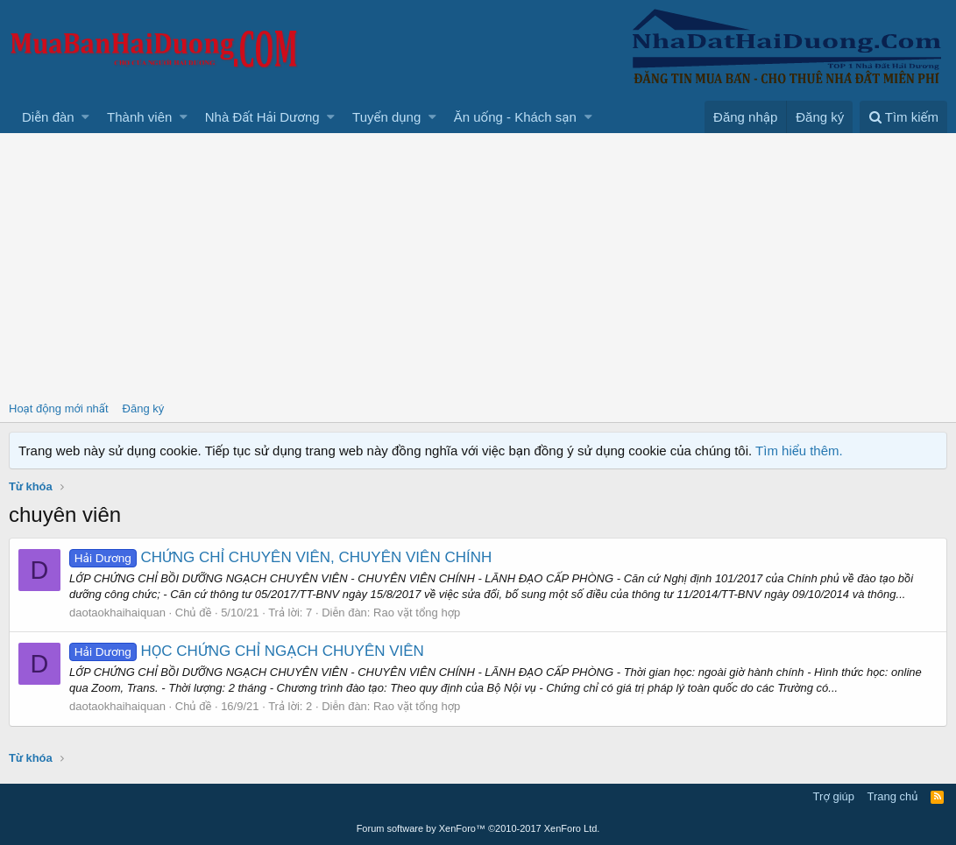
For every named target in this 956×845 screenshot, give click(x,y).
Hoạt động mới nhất (59, 408)
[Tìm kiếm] (903, 117)
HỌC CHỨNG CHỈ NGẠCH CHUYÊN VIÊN (246, 651)
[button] (85, 117)
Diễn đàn (48, 116)
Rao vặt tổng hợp (416, 612)
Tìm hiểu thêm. (799, 450)
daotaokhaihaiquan (117, 612)
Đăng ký (144, 408)
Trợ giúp (833, 796)
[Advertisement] (478, 264)
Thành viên (139, 116)
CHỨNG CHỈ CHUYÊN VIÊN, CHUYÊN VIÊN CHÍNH (280, 557)
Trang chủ (892, 796)
